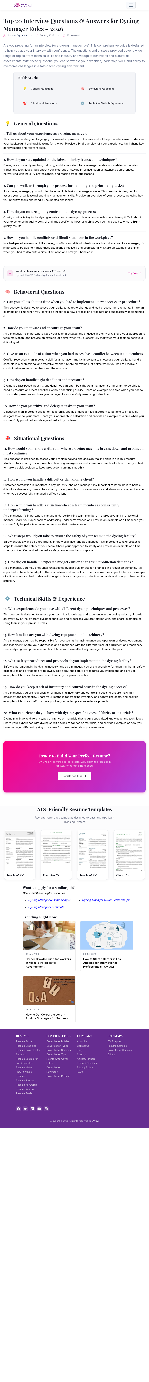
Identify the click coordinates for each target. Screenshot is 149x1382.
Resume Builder (24, 1041)
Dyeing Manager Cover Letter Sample (106, 900)
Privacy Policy (85, 1067)
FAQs (80, 1071)
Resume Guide (24, 1093)
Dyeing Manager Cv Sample (46, 907)
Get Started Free (74, 776)
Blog (79, 1050)
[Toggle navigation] (131, 5)
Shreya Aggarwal (17, 35)
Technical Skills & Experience (101, 103)
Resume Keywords (26, 1084)
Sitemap (81, 1054)
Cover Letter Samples (58, 1050)
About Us (82, 1041)
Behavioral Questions (96, 88)
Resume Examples (26, 1045)
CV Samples (114, 1041)
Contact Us (83, 1045)
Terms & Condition (87, 1063)
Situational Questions (38, 103)
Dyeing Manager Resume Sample (49, 900)
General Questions (36, 88)
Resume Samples (117, 1045)
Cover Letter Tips (56, 1054)
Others (111, 1054)
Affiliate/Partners (86, 1058)
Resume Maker (24, 1067)
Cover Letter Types (57, 1045)
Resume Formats (25, 1080)
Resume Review (25, 1089)
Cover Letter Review (58, 1076)
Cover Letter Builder (57, 1041)
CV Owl (95, 1121)
